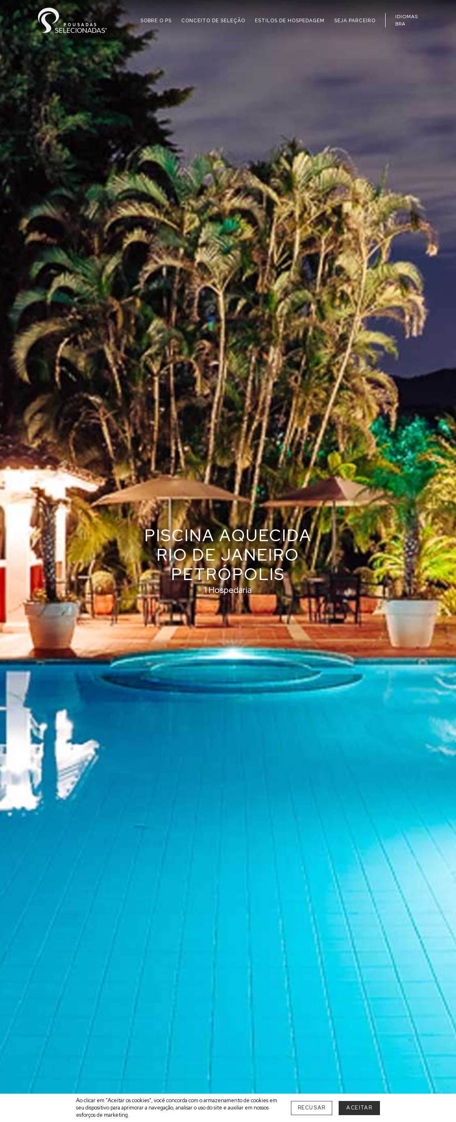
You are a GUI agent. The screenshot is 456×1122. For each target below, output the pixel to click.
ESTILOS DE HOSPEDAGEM (290, 20)
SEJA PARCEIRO (354, 20)
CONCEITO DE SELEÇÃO (213, 20)
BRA (400, 24)
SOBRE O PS (156, 20)
